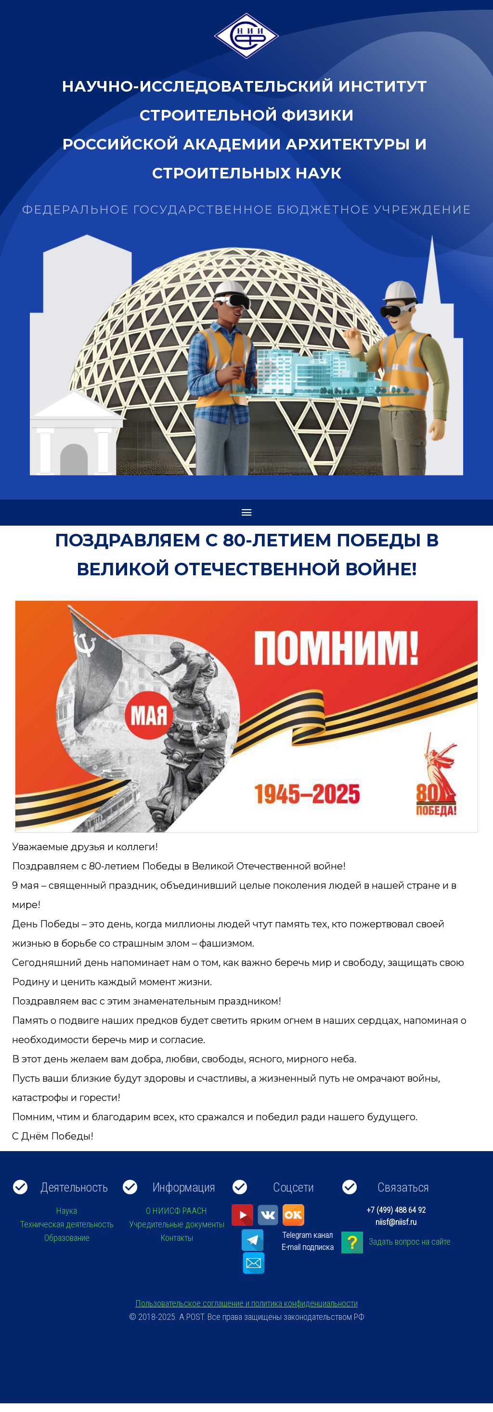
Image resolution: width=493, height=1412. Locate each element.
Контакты (176, 1238)
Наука (66, 1211)
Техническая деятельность (67, 1224)
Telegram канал (307, 1235)
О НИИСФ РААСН (176, 1211)
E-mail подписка (308, 1247)
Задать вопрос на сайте (410, 1241)
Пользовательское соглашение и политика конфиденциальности (246, 1303)
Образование (67, 1238)
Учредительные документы (176, 1224)
